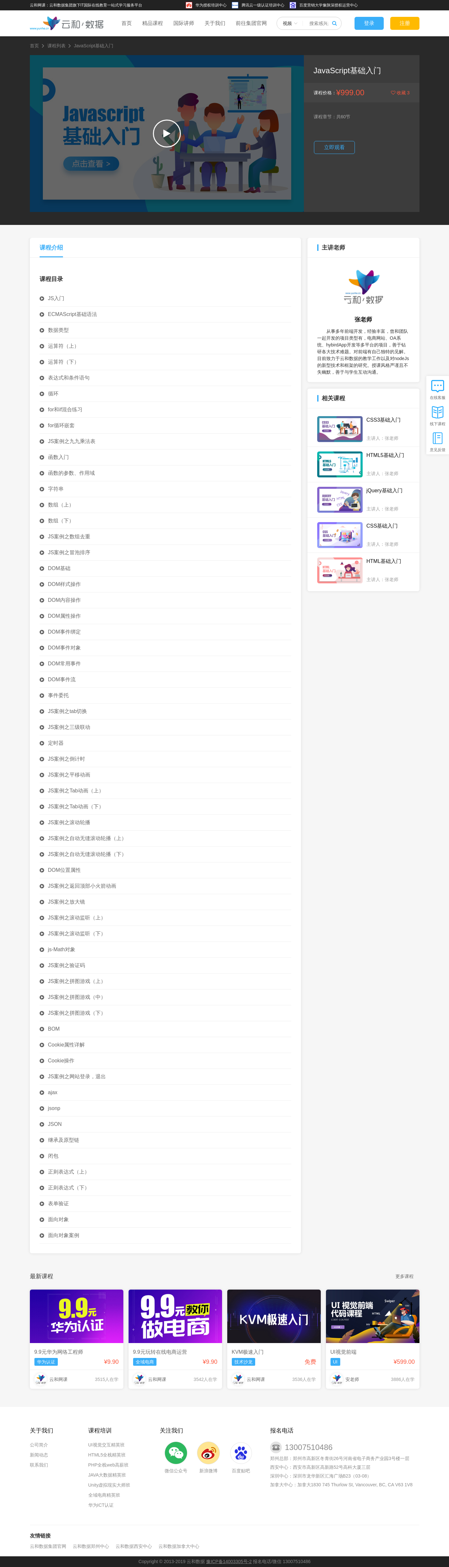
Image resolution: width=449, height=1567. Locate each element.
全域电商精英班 (104, 1495)
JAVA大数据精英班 (107, 1475)
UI (335, 1361)
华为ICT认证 (101, 1505)
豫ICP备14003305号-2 (229, 1561)
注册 (405, 23)
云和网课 (58, 1379)
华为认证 (46, 1361)
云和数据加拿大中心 (178, 1546)
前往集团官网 (251, 23)
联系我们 (39, 1465)
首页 (126, 23)
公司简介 (39, 1444)
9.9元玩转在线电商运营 (160, 1352)
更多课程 (404, 1276)
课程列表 (56, 45)
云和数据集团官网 (48, 1546)
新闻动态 (39, 1454)
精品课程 (152, 23)
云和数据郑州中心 (91, 1546)
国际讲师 (183, 23)
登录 (369, 23)
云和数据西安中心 (134, 1546)
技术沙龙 (243, 1361)
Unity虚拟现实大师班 (109, 1485)
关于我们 (215, 23)
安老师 (352, 1379)
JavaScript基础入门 (93, 45)
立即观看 (334, 147)
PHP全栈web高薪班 (108, 1465)
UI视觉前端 (343, 1352)
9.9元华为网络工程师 (58, 1352)
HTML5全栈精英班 (107, 1454)
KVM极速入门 (248, 1352)
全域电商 (145, 1361)
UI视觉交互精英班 (106, 1444)
